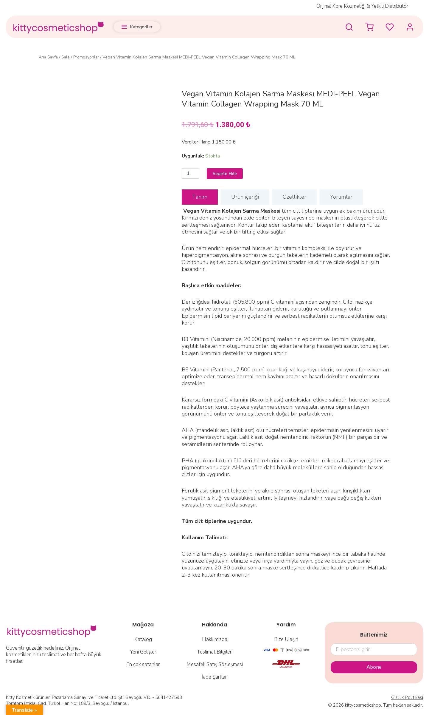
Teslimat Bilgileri (214, 652)
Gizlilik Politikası (407, 698)
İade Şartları (215, 677)
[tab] (200, 197)
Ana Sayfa (49, 57)
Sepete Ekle (226, 173)
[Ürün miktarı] (190, 173)
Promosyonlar (89, 57)
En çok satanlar (143, 664)
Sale (67, 57)
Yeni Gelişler (143, 652)
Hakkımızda (214, 639)
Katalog (143, 639)
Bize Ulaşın (286, 639)
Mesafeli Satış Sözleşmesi (214, 664)
